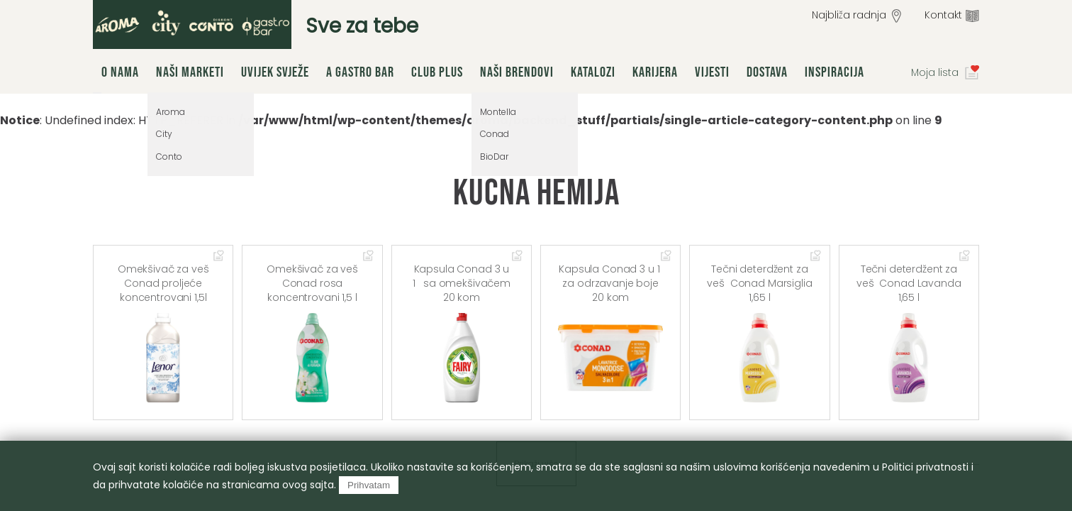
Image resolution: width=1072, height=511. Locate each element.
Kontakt (943, 15)
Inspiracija (834, 72)
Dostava (767, 72)
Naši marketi (190, 72)
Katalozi (593, 72)
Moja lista (935, 72)
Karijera (655, 72)
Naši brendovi (517, 72)
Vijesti (712, 72)
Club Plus (437, 72)
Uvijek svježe (275, 72)
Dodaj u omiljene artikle (219, 256)
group (192, 24)
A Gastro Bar (360, 72)
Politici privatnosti (925, 467)
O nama (120, 72)
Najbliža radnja (849, 15)
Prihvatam (368, 485)
